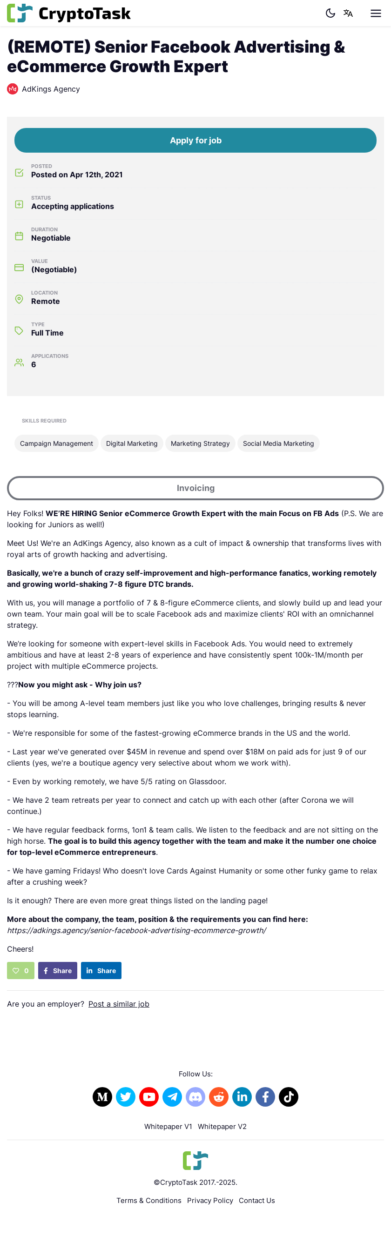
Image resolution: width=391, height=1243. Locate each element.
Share (58, 970)
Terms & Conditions (149, 1200)
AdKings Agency (43, 88)
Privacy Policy (210, 1200)
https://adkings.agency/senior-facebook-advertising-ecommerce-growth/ (136, 930)
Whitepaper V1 (168, 1126)
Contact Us (257, 1200)
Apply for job (196, 140)
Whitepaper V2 (222, 1126)
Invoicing (196, 488)
